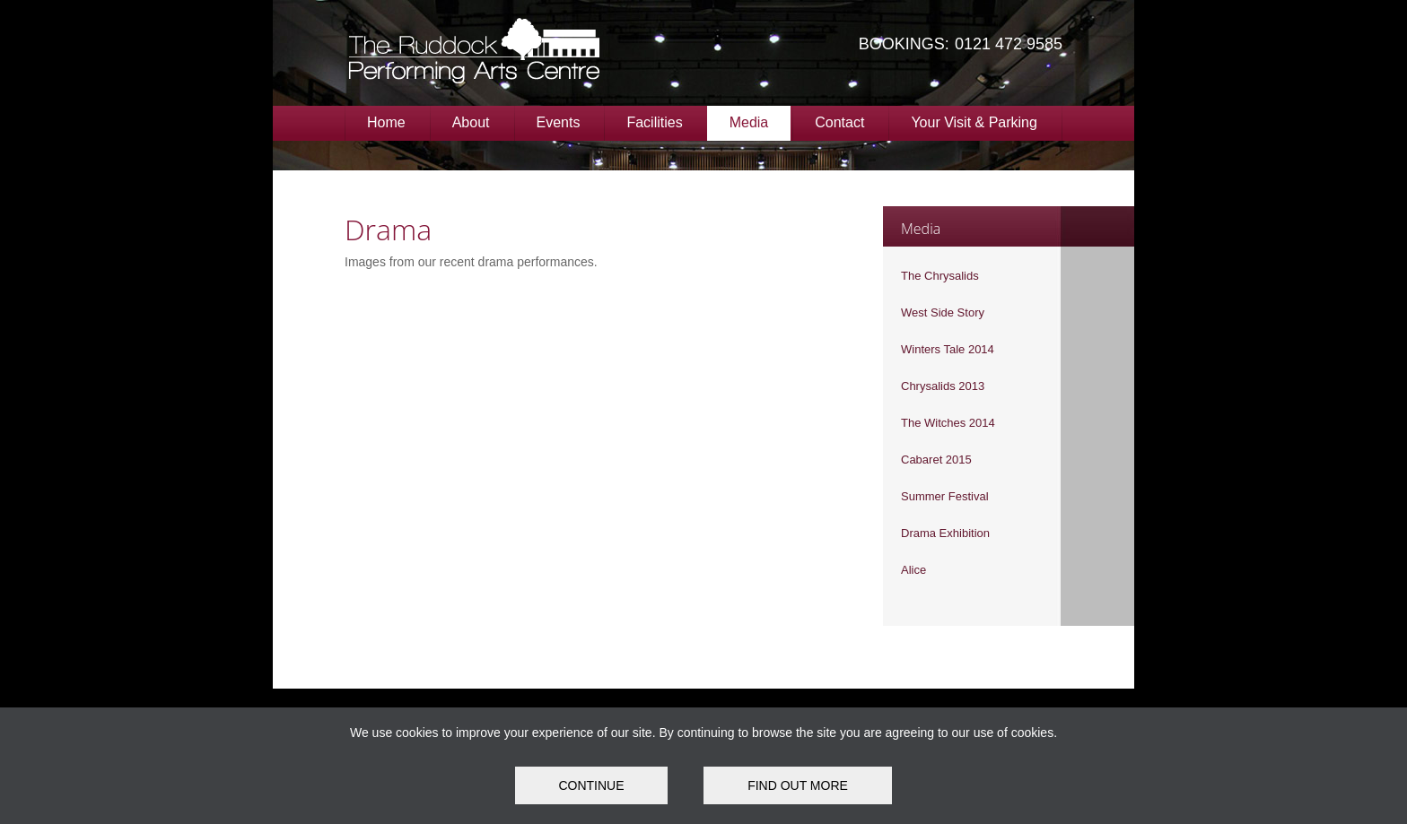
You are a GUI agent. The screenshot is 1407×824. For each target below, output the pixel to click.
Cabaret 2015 (936, 459)
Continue (591, 785)
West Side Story (942, 312)
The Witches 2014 (948, 422)
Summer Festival (945, 496)
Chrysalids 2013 (942, 386)
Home (386, 122)
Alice (913, 570)
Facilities (654, 122)
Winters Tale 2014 (947, 349)
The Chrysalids (940, 275)
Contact (839, 122)
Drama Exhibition (945, 533)
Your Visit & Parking (974, 122)
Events (559, 122)
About (471, 122)
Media (749, 122)
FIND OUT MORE (797, 785)
